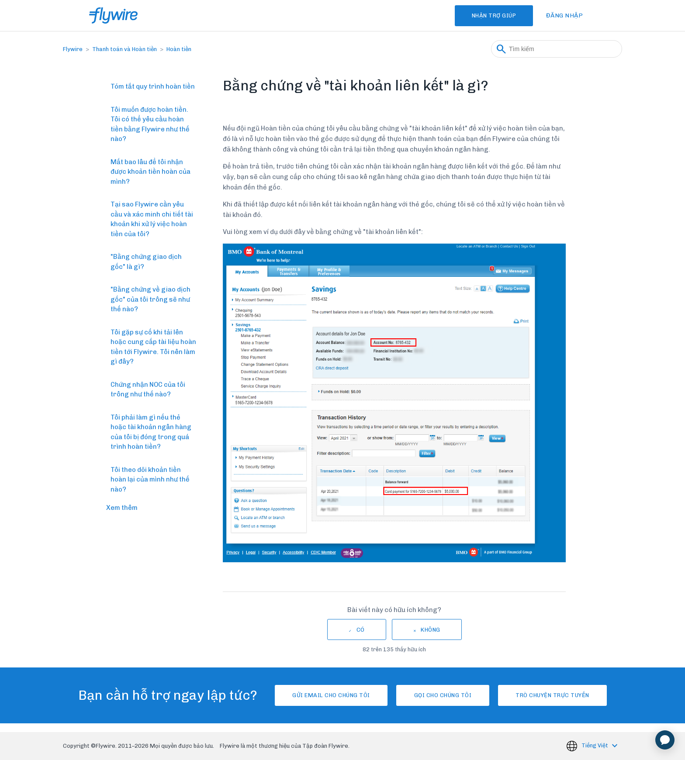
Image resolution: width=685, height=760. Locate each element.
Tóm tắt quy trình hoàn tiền (153, 86)
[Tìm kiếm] (556, 49)
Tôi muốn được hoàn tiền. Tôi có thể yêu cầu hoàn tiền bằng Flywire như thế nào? (150, 124)
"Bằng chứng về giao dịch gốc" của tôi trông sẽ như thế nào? (150, 299)
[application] (665, 740)
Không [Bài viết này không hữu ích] (430, 629)
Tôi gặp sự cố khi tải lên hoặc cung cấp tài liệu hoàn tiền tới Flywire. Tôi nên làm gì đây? (153, 347)
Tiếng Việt (595, 745)
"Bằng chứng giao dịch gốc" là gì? (146, 262)
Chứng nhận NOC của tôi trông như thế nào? (148, 390)
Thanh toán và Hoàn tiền (124, 49)
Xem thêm (122, 508)
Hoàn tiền (178, 49)
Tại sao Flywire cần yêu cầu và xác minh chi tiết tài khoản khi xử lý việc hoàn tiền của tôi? (152, 219)
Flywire (73, 49)
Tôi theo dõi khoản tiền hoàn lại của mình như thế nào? (150, 479)
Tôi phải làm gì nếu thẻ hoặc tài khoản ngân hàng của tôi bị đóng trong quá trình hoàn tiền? (151, 432)
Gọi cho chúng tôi (443, 695)
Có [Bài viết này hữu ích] (360, 629)
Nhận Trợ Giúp (489, 15)
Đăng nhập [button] (564, 15)
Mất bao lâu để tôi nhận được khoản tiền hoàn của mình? (150, 172)
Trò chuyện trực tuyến (559, 695)
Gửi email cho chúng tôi (324, 695)
